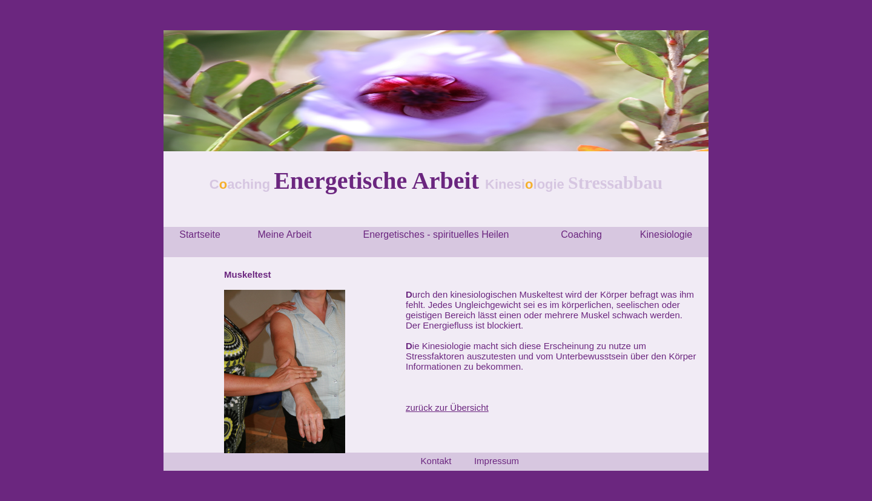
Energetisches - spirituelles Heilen (436, 234)
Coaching (581, 234)
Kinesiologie (666, 234)
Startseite (199, 234)
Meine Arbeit (285, 234)
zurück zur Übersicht (447, 407)
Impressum (496, 461)
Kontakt (436, 461)
